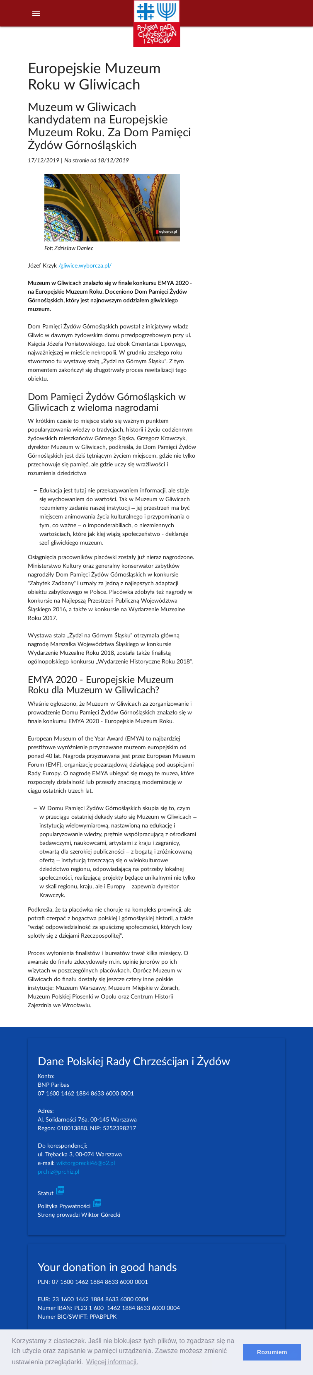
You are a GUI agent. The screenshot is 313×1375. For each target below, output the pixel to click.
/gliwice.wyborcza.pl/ (85, 266)
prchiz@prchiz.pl (58, 1172)
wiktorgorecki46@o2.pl (85, 1163)
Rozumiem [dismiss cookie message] (272, 1352)
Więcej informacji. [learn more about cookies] (112, 1361)
